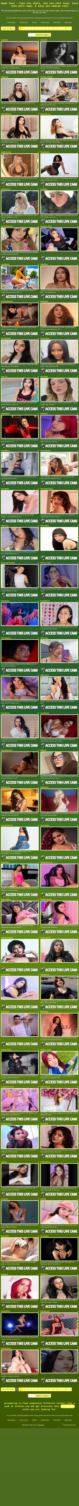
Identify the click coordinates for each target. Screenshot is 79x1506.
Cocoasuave (44, 355)
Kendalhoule (45, 633)
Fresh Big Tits (45, 22)
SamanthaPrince (7, 871)
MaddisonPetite (46, 949)
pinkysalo (4, 1345)
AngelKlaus (5, 1068)
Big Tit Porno (11, 22)
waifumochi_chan (7, 1147)
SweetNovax (5, 752)
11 (57, 28)
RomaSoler (5, 910)
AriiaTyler (43, 40)
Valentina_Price (46, 237)
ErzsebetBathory (7, 316)
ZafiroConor (44, 712)
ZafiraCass (5, 554)
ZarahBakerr (5, 474)
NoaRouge (44, 316)
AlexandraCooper (46, 515)
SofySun (4, 1227)
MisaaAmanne (45, 118)
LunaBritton (5, 277)
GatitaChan (44, 830)
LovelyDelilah (6, 355)
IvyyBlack (43, 198)
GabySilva (44, 277)
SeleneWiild (44, 554)
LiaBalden (4, 40)
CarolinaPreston (7, 237)
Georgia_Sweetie (46, 79)
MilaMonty (44, 1345)
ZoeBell (43, 1266)
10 (53, 28)
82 (66, 28)
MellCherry (44, 1068)
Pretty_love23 (45, 989)
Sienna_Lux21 (45, 593)
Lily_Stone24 (45, 1424)
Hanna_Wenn (5, 949)
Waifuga (43, 791)
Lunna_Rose (5, 1028)
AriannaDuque (45, 474)
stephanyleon (45, 1227)
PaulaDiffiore (5, 1385)
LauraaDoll (5, 515)
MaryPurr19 (44, 1028)
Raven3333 (5, 1305)
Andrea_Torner (6, 1108)
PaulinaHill (44, 1186)
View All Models (8, 28)
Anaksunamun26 (7, 989)
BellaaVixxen (45, 1385)
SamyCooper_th (46, 910)
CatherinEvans (6, 118)
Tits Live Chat (24, 22)
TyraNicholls (44, 158)
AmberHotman (6, 158)
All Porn (34, 22)
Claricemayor (6, 198)
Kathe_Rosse (45, 1147)
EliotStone (44, 435)
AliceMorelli (44, 752)
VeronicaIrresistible (8, 593)
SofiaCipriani (5, 830)
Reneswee (44, 396)
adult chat (67, 1484)
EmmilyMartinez (7, 791)
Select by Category (43, 35)
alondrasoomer (6, 1186)
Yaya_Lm (4, 396)
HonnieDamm (6, 1424)
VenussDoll (44, 1305)
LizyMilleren (5, 435)
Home (31, 35)
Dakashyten (5, 633)
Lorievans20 (5, 712)
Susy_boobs (44, 871)
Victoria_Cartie (45, 1108)
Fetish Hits (41, 1503)
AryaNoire (4, 1266)
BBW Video (68, 22)
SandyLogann (6, 672)
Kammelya (44, 672)
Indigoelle (4, 79)
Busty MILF (56, 22)
